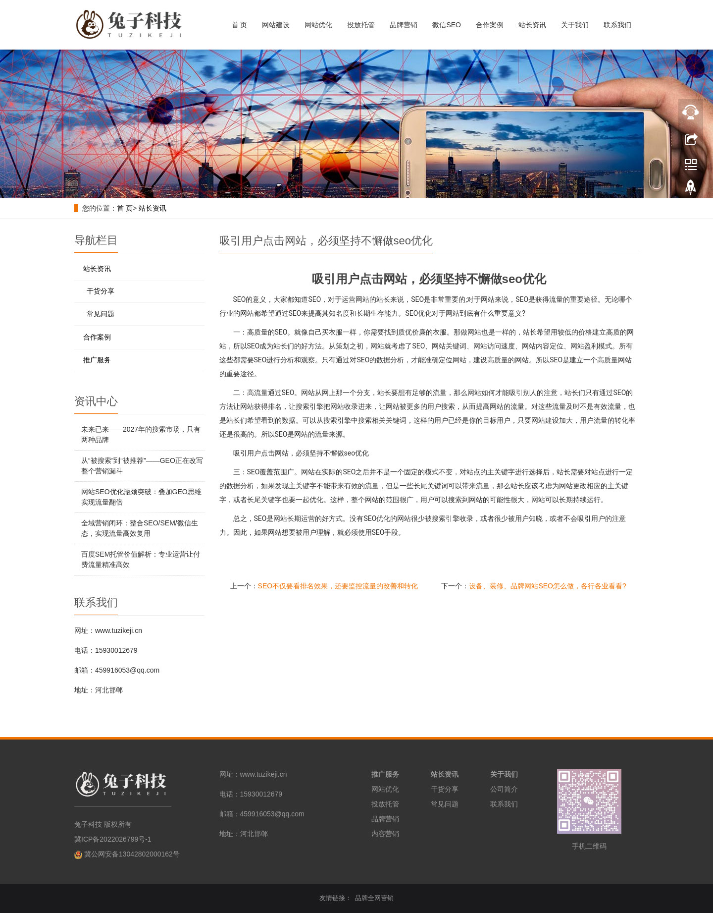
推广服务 (97, 360)
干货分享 (100, 291)
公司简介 (504, 789)
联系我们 (617, 25)
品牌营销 (403, 25)
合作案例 (490, 25)
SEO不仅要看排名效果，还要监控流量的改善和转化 (338, 586)
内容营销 (385, 834)
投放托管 (361, 25)
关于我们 (575, 25)
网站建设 (276, 25)
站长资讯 (532, 25)
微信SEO (446, 25)
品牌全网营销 (374, 898)
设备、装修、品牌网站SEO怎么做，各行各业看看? (547, 586)
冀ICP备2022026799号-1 (113, 839)
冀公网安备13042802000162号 (132, 854)
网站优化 (318, 25)
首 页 (240, 25)
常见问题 (100, 314)
